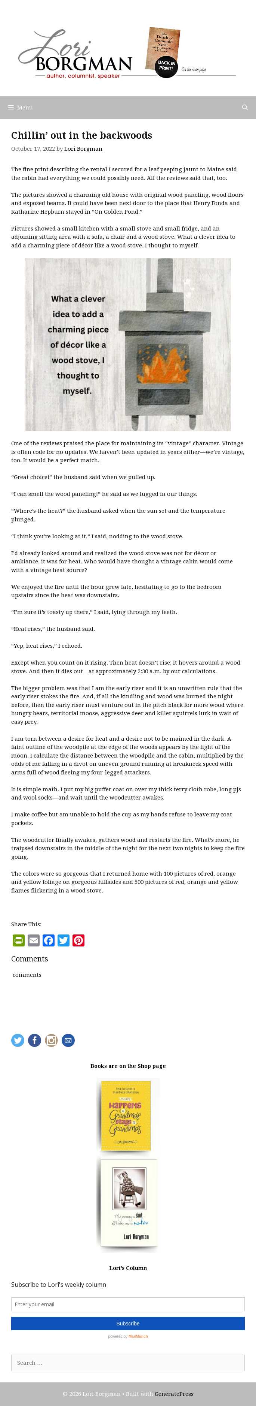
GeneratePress (174, 1394)
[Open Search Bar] (245, 107)
